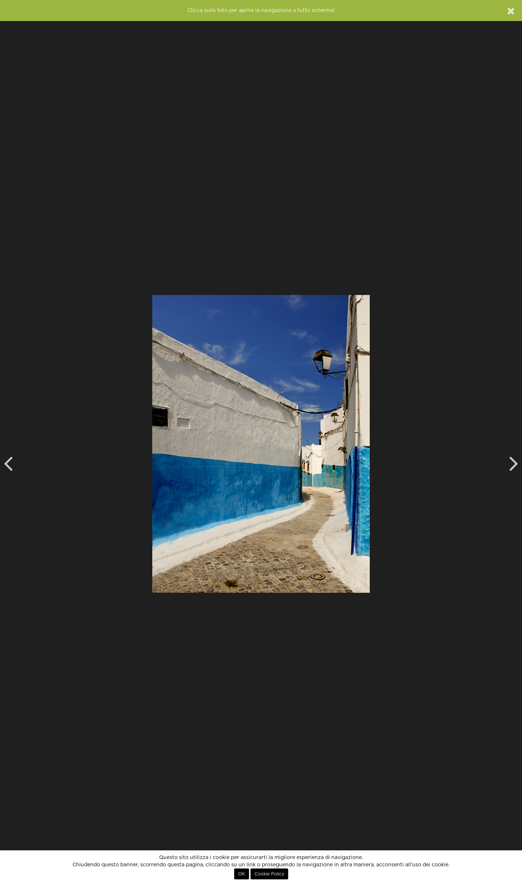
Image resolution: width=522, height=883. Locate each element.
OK (241, 874)
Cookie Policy (269, 874)
